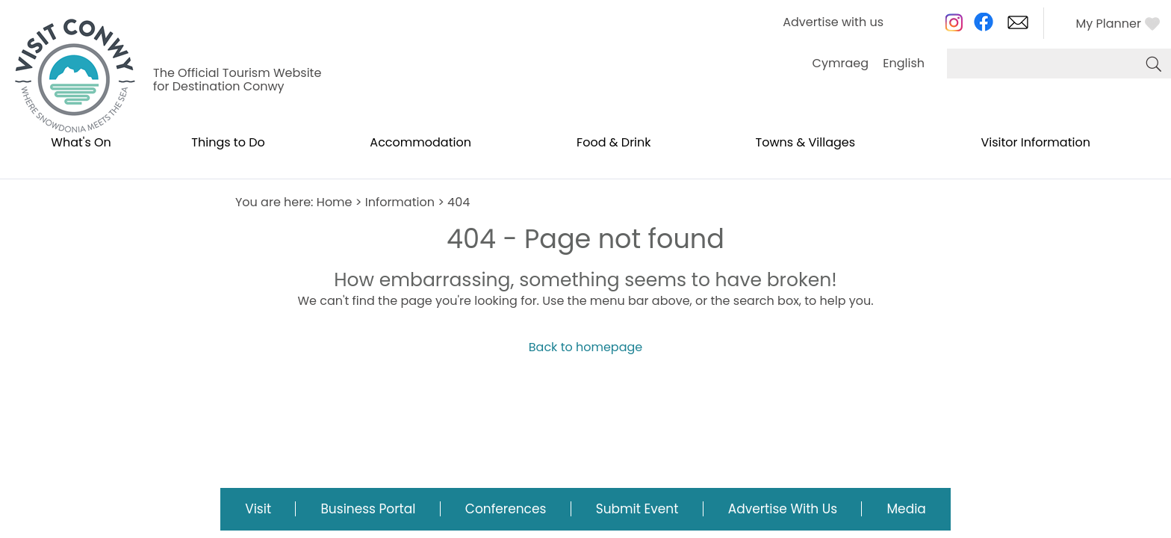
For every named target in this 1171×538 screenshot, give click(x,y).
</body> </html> (585, 269)
